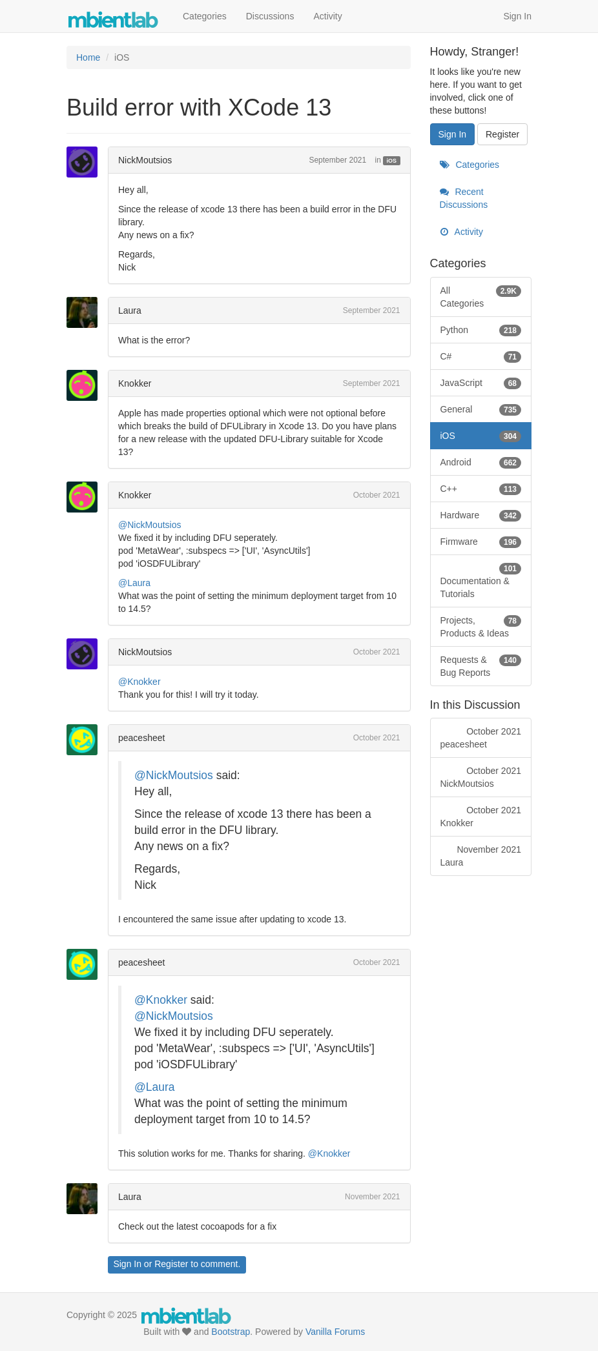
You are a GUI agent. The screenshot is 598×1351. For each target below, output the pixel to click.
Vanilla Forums (335, 1331)
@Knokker (139, 681)
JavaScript (481, 382)
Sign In (517, 16)
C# (481, 356)
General (481, 409)
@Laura (134, 583)
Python (481, 329)
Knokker (134, 383)
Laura (129, 310)
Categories (205, 16)
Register (171, 1264)
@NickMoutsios (149, 525)
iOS (392, 160)
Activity (327, 16)
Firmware (481, 541)
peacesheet (141, 738)
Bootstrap (230, 1331)
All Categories (481, 296)
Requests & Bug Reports (481, 665)
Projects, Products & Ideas (481, 626)
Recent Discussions (464, 198)
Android (481, 462)
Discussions (270, 16)
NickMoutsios (145, 160)
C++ (481, 488)
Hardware (481, 515)
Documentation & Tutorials (481, 580)
